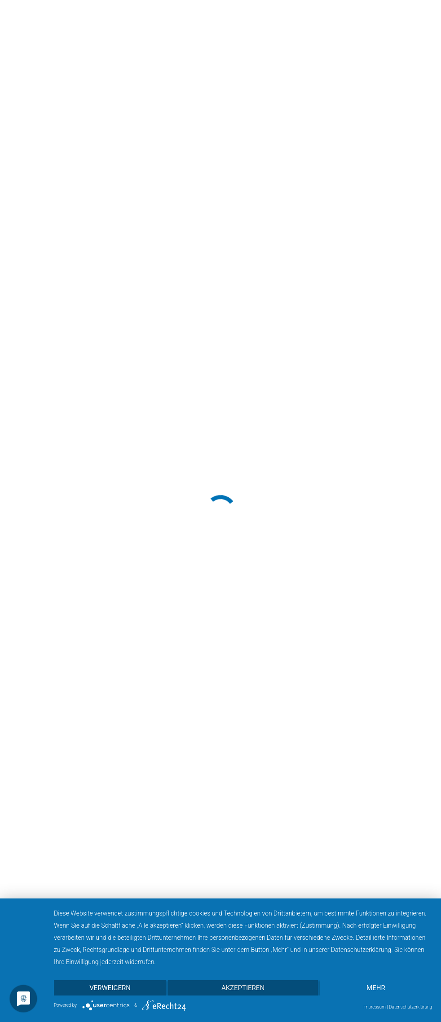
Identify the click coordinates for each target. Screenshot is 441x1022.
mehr (375, 988)
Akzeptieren (243, 988)
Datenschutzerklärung (410, 1006)
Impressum (374, 1006)
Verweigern (110, 988)
